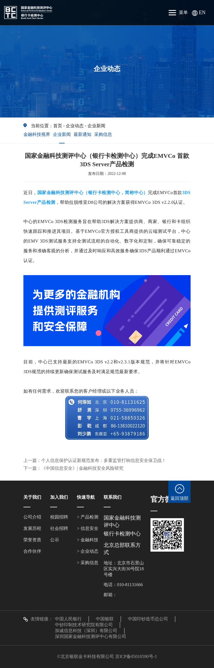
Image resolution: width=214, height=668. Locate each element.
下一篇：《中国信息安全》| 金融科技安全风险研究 (73, 468)
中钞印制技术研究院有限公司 (84, 624)
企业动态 (75, 125)
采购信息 (103, 134)
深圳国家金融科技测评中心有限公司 (90, 636)
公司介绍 (32, 517)
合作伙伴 (32, 551)
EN (199, 12)
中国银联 (105, 618)
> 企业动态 (87, 551)
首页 (57, 125)
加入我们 (59, 497)
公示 (54, 539)
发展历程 (32, 528)
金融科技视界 (36, 134)
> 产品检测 (87, 517)
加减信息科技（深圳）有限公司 (86, 630)
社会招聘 (59, 528)
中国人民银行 (68, 618)
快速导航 (86, 497)
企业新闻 (96, 125)
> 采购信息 (87, 562)
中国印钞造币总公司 (148, 618)
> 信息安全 (87, 528)
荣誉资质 (32, 539)
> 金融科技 (87, 539)
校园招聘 (59, 517)
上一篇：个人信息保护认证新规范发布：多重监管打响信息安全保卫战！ (94, 460)
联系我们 (112, 497)
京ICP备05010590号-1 (136, 656)
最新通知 (82, 134)
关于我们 (32, 497)
